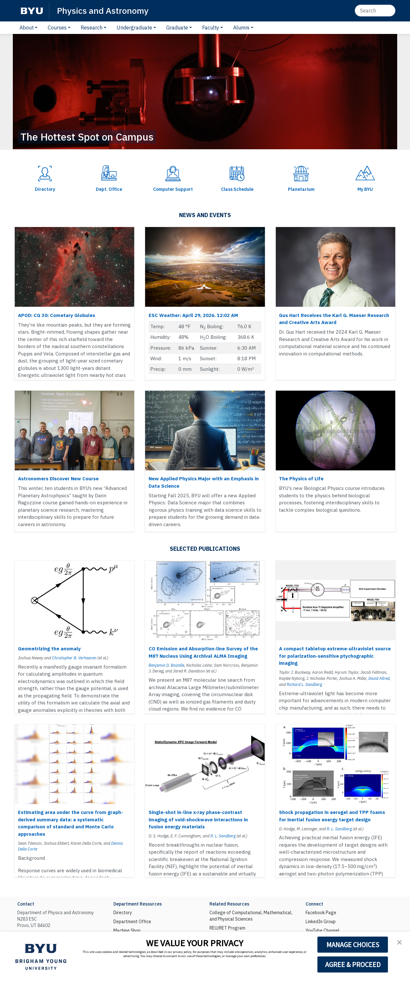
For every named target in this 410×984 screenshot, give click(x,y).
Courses (57, 27)
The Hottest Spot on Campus (86, 136)
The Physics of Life (301, 479)
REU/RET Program (227, 928)
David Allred (379, 678)
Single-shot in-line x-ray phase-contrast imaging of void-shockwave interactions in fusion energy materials (198, 819)
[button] (399, 942)
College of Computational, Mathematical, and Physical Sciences (250, 916)
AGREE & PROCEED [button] (353, 964)
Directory (122, 912)
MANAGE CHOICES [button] (352, 944)
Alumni (241, 27)
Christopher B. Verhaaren (74, 657)
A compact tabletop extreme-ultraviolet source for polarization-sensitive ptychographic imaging (335, 656)
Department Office (132, 921)
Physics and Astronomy (103, 10)
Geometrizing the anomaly (49, 649)
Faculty (210, 27)
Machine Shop (127, 930)
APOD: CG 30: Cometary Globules (56, 315)
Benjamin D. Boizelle (166, 665)
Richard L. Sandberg (304, 684)
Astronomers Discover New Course (58, 479)
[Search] (375, 10)
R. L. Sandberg (222, 835)
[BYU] (31, 10)
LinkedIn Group (321, 921)
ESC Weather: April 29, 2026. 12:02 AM (193, 315)
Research (91, 27)
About (27, 27)
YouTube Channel (323, 930)
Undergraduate (134, 27)
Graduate (177, 27)
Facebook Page (321, 912)
